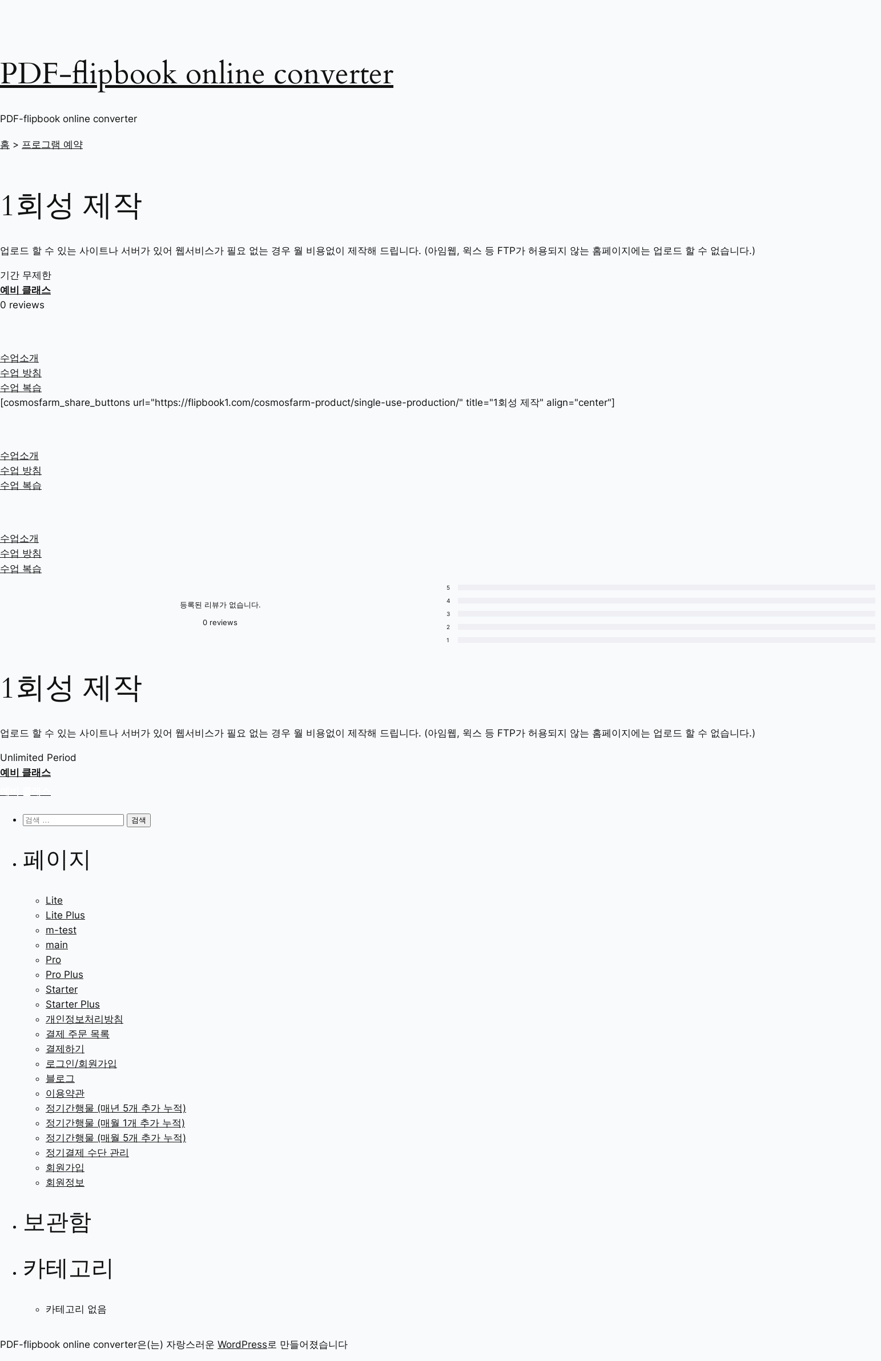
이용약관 (65, 1093)
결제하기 (65, 1048)
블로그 (60, 1078)
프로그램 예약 (52, 144)
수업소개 (19, 358)
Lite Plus (65, 915)
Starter (62, 989)
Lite (54, 900)
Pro (53, 959)
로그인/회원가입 (81, 1063)
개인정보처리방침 (84, 1019)
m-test (61, 930)
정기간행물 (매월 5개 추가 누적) (116, 1137)
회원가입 (65, 1167)
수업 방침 (21, 372)
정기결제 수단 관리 (87, 1152)
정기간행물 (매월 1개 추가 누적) (115, 1123)
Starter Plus (73, 1004)
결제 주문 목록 (78, 1034)
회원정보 (65, 1182)
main (57, 945)
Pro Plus (64, 974)
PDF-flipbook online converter (196, 74)
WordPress (242, 1344)
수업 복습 (21, 387)
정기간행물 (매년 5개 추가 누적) (116, 1108)
